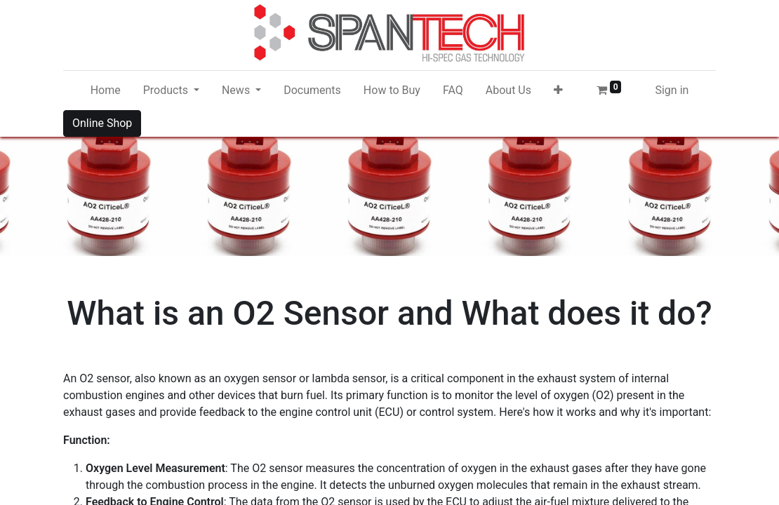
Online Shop (102, 123)
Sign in (671, 90)
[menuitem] (105, 90)
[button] (558, 90)
